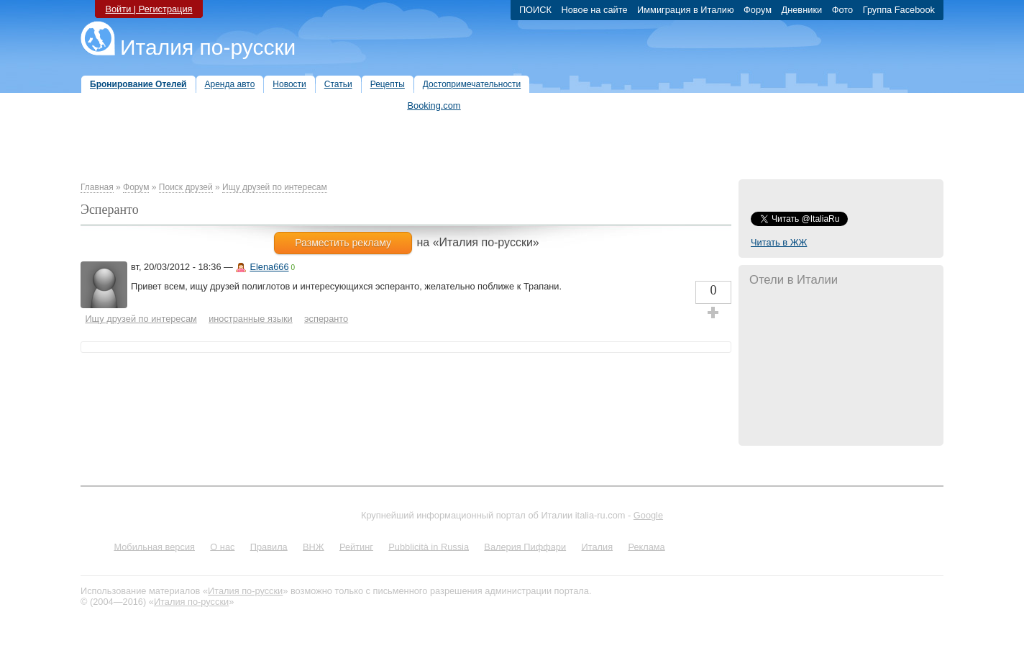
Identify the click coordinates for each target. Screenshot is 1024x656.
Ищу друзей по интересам (274, 187)
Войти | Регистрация (148, 9)
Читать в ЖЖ (779, 242)
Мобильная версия (154, 546)
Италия (597, 546)
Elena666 (269, 266)
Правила (269, 546)
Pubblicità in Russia (428, 546)
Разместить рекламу (343, 242)
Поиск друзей (186, 187)
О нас (222, 546)
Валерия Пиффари (525, 546)
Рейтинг (356, 546)
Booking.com (434, 105)
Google (648, 515)
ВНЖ (313, 546)
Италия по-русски (208, 47)
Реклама (646, 546)
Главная (97, 187)
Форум (136, 187)
